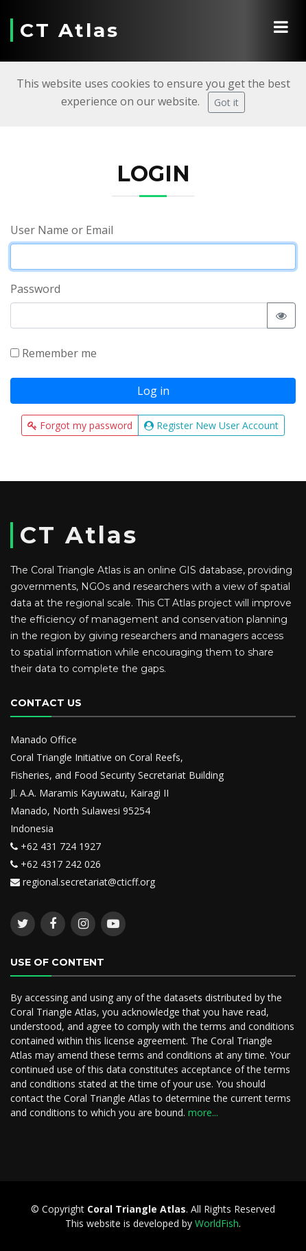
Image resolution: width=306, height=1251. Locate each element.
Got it (226, 102)
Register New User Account (211, 425)
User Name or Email (61, 229)
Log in (153, 390)
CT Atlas (69, 30)
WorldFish (217, 1223)
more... (203, 1112)
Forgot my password (79, 425)
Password (35, 288)
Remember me (53, 353)
